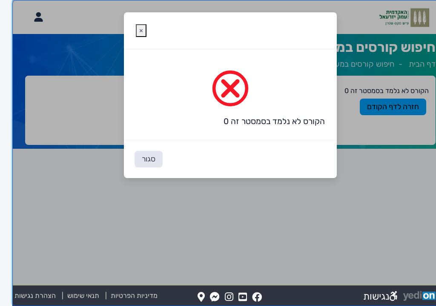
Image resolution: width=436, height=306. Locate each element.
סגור (136, 159)
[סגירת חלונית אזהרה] (128, 30)
